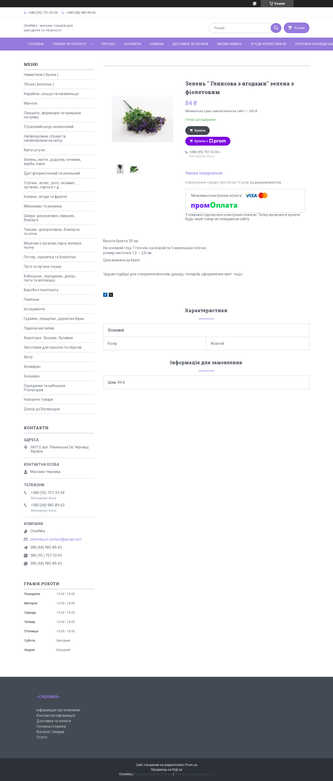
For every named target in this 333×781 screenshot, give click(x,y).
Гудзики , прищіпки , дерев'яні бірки (54, 319)
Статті (42, 737)
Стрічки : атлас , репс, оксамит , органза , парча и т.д (50, 185)
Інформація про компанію (58, 710)
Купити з (210, 141)
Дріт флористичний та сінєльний (52, 173)
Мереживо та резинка (43, 206)
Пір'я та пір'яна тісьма (42, 266)
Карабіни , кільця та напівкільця (51, 94)
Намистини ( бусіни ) (41, 75)
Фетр (28, 357)
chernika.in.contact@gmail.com (56, 539)
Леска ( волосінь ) (39, 84)
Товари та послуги (69, 44)
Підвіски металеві (39, 328)
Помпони (31, 299)
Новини (157, 44)
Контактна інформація (56, 715)
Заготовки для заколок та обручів (53, 347)
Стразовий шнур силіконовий (49, 127)
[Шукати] (276, 28)
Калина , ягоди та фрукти (45, 197)
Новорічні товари (38, 399)
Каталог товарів (50, 732)
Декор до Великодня (42, 409)
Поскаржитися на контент (153, 774)
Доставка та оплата (190, 44)
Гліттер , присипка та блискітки (50, 257)
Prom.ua (191, 765)
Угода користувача (268, 44)
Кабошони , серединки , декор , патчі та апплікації (50, 278)
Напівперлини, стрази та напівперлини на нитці (45, 138)
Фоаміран (32, 366)
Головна (36, 44)
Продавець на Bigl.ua (166, 769)
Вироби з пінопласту (41, 290)
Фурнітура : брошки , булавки (48, 338)
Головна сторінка (51, 726)
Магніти (30, 103)
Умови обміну (229, 44)
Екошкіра (31, 376)
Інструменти (34, 309)
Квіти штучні (34, 150)
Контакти (132, 44)
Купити (200, 130)
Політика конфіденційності (194, 774)
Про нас (108, 44)
